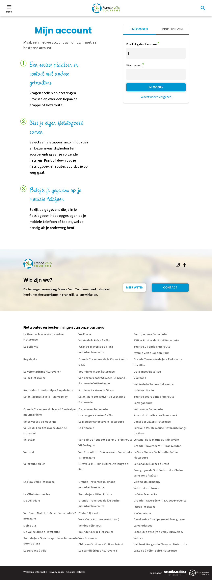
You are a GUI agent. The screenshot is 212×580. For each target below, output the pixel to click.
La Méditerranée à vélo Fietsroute (101, 421)
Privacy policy (56, 572)
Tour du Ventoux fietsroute (96, 371)
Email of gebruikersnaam (141, 44)
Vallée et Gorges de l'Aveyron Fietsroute (160, 544)
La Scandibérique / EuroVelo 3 (97, 550)
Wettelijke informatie (35, 572)
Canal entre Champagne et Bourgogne (159, 519)
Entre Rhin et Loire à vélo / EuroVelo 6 (158, 531)
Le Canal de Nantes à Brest (151, 463)
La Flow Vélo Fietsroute (39, 481)
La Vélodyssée (143, 525)
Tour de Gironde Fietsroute (152, 346)
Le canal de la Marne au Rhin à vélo (156, 439)
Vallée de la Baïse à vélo (94, 340)
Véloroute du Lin (34, 463)
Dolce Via (29, 525)
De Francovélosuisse (147, 371)
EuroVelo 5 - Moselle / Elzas (96, 390)
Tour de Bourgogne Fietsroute (154, 396)
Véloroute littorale (146, 488)
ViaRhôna (140, 377)
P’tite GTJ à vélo (89, 513)
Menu (9, 8)
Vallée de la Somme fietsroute (154, 384)
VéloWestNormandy (147, 481)
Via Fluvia (84, 334)
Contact (170, 287)
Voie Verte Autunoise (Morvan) (98, 519)
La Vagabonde (143, 402)
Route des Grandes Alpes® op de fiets (48, 390)
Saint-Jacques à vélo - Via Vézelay (45, 396)
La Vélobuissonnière (36, 494)
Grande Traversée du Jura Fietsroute (158, 359)
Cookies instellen (75, 572)
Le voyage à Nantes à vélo (95, 415)
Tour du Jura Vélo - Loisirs (95, 494)
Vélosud (28, 452)
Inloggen (139, 29)
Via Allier (139, 365)
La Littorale (86, 428)
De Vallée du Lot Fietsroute (41, 531)
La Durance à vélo (35, 550)
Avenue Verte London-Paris (151, 352)
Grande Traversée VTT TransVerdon (157, 445)
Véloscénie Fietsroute (148, 409)
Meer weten (134, 287)
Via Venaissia (142, 513)
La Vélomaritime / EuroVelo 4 (42, 371)
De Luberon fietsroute (93, 409)
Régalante (30, 359)
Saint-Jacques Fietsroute (150, 334)
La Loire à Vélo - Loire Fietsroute (155, 550)
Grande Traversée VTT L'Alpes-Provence (160, 500)
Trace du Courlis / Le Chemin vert (155, 415)
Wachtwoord (134, 65)
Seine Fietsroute (34, 377)
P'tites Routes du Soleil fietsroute (156, 340)
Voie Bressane (87, 538)
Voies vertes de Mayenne (39, 421)
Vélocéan (29, 439)
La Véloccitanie (144, 390)
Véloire (138, 538)
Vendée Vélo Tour (90, 525)
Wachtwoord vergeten (156, 97)
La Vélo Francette (145, 494)
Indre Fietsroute (145, 506)
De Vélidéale (31, 500)
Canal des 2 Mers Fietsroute (152, 421)
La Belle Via (30, 346)
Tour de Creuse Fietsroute (95, 531)
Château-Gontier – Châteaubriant (101, 544)
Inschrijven (172, 29)
